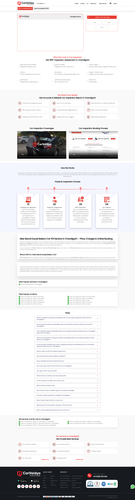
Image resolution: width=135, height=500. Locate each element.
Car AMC (74, 480)
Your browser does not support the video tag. (41, 145)
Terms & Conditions (101, 495)
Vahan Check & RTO (76, 483)
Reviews (45, 487)
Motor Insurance (64, 485)
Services (93, 3)
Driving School (63, 483)
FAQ (44, 483)
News (44, 480)
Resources (103, 3)
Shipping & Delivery (112, 495)
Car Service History (76, 478)
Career (52, 483)
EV (87, 3)
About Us (52, 476)
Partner (44, 485)
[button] (110, 3)
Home (76, 3)
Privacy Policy (92, 495)
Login (115, 3)
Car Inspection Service (77, 476)
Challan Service (64, 487)
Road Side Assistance (65, 480)
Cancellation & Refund (112, 497)
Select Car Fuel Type (98, 17)
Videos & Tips (53, 480)
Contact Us (53, 485)
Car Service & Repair (65, 476)
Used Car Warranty (65, 478)
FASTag (73, 485)
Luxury (82, 3)
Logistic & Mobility (76, 487)
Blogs (51, 478)
